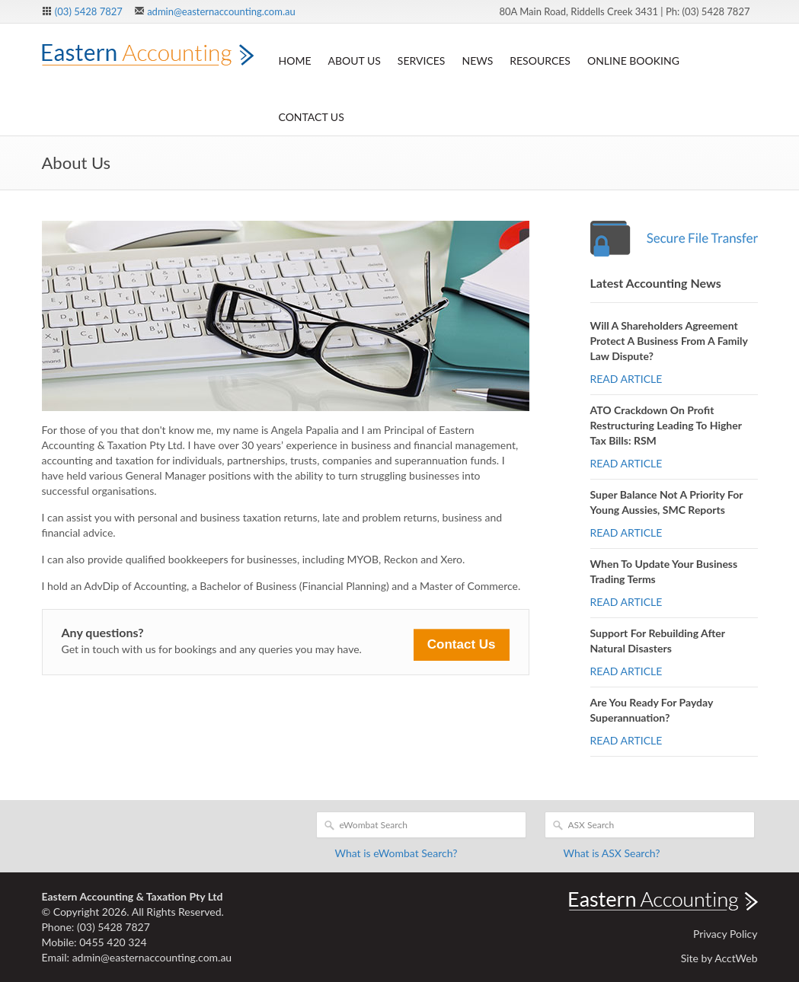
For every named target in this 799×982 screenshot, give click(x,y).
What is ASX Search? (612, 852)
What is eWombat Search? (396, 852)
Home (295, 60)
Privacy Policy (725, 933)
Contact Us (311, 116)
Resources (540, 60)
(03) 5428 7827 (89, 11)
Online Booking (633, 60)
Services (422, 60)
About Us (354, 60)
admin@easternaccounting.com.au (221, 11)
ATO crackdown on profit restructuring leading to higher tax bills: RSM (666, 425)
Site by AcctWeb (719, 958)
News (477, 60)
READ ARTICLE (626, 378)
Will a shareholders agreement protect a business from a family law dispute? (669, 340)
